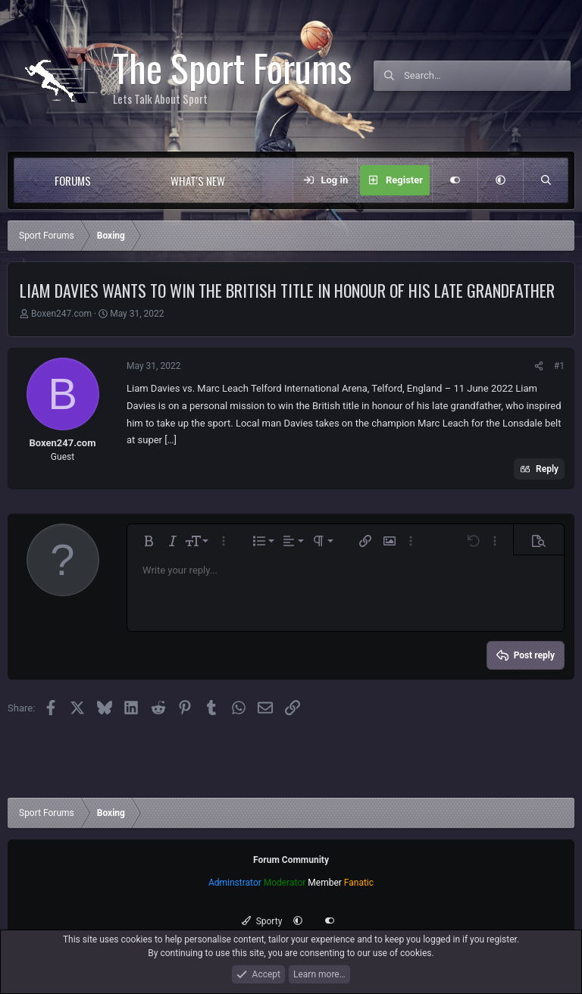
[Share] (539, 366)
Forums (73, 180)
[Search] (487, 76)
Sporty (262, 921)
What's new (198, 180)
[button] (121, 180)
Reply (547, 469)
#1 (559, 366)
